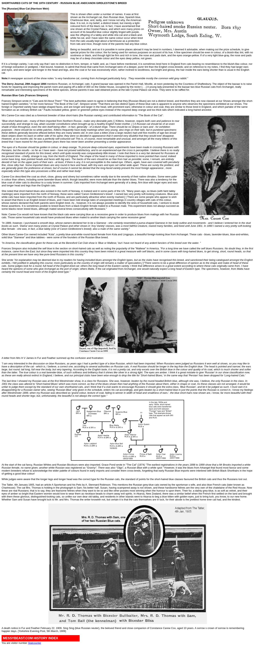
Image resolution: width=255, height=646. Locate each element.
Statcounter (34, 642)
